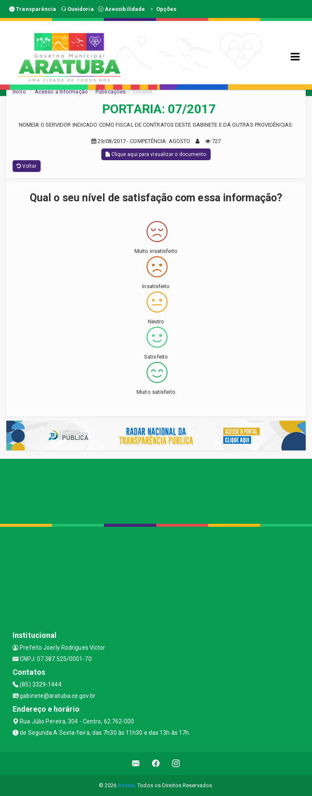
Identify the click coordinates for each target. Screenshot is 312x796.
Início (19, 91)
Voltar (26, 166)
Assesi (126, 785)
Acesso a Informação (61, 91)
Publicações (110, 91)
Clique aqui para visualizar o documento (156, 154)
